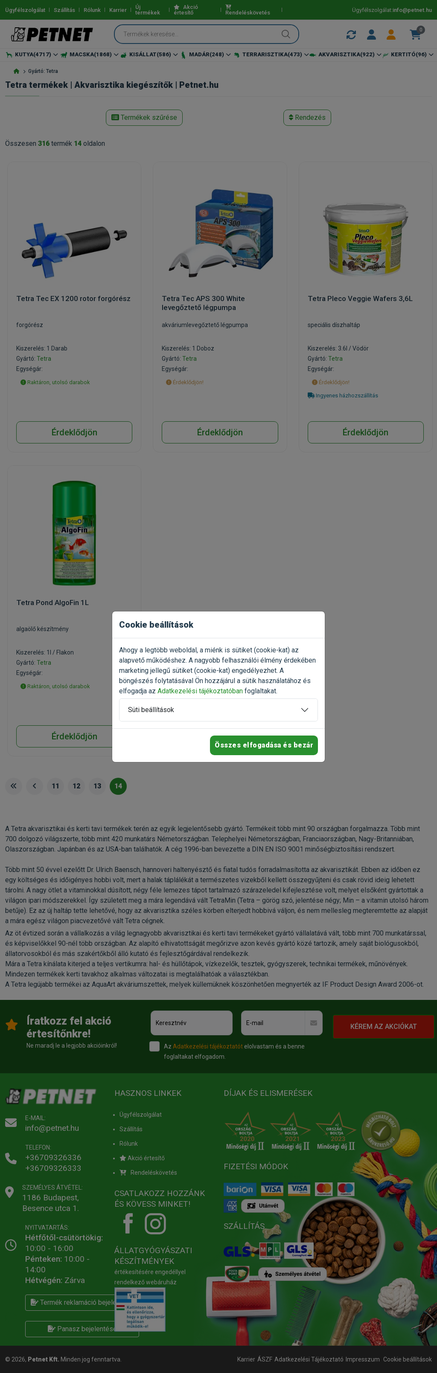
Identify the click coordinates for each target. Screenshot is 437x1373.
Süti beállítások (151, 710)
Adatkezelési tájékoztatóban (200, 691)
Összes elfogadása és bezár (264, 745)
